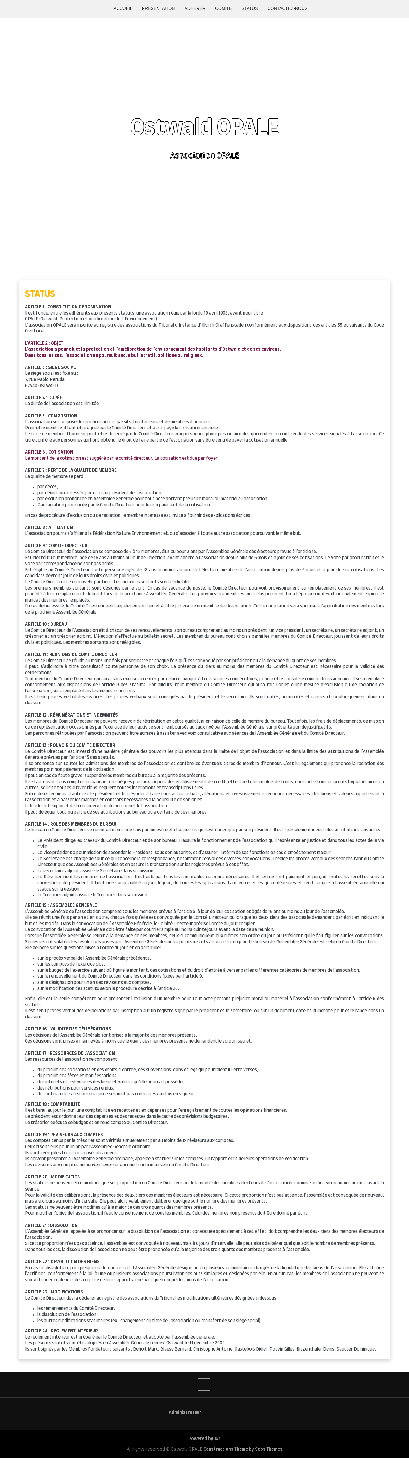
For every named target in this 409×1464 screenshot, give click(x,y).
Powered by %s (204, 1439)
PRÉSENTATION (158, 8)
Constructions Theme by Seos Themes (242, 1449)
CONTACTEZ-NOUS (287, 8)
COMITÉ (223, 8)
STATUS (249, 8)
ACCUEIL (123, 8)
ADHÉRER (194, 8)
